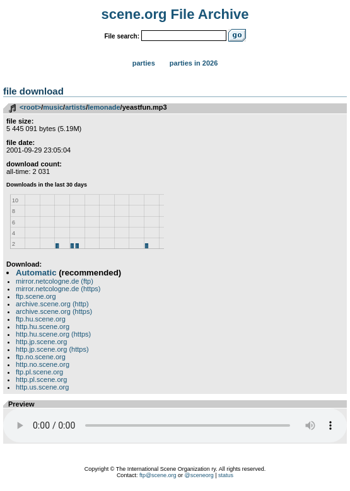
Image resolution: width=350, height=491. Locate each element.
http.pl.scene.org (41, 379)
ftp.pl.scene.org (39, 372)
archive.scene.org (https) (54, 311)
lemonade (104, 107)
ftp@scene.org (158, 475)
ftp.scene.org (36, 296)
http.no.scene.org (42, 364)
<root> (30, 107)
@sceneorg (199, 475)
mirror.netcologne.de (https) (58, 288)
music (53, 107)
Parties (143, 63)
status (225, 475)
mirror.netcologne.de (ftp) (54, 281)
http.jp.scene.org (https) (52, 349)
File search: (121, 36)
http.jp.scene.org (41, 341)
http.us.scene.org (42, 387)
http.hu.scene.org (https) (53, 334)
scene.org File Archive (175, 14)
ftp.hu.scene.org (41, 319)
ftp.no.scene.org (41, 357)
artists (75, 107)
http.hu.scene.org (42, 326)
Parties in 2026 (194, 63)
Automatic (36, 272)
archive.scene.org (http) (52, 304)
